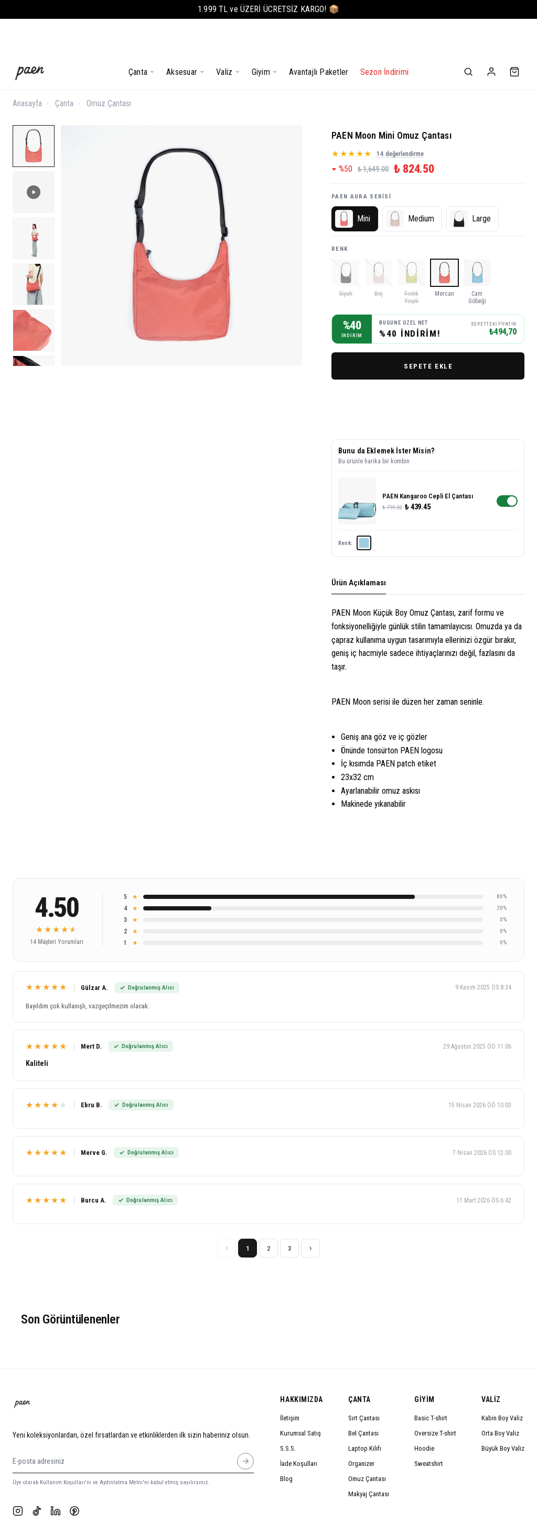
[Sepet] (514, 37)
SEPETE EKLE (428, 331)
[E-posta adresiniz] (245, 1425)
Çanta (64, 68)
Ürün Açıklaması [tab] (358, 547)
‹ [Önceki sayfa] (226, 1213)
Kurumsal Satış (300, 1398)
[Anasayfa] (30, 37)
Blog (286, 1444)
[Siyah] (345, 246)
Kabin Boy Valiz (502, 1383)
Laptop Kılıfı (364, 1413)
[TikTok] (36, 1476)
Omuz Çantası (109, 68)
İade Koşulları (298, 1428)
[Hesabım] (491, 37)
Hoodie (424, 1413)
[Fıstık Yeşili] (411, 246)
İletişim (289, 1383)
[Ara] (468, 37)
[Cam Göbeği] (477, 246)
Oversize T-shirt (435, 1398)
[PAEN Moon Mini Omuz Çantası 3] (34, 203)
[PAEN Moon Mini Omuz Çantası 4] (34, 249)
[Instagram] (18, 1476)
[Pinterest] (74, 1476)
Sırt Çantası (364, 1383)
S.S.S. (288, 1413)
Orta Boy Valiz (500, 1398)
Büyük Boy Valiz (502, 1413)
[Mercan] (444, 246)
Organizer (361, 1428)
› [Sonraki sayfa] (310, 1213)
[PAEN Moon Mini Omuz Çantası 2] (34, 157)
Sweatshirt (428, 1428)
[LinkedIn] (55, 1476)
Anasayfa (27, 68)
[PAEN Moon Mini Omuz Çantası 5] (34, 295)
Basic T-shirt (430, 1383)
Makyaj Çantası (368, 1459)
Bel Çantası (363, 1398)
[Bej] (378, 246)
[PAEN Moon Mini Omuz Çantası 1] (34, 111)
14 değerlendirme (400, 119)
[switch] (507, 466)
